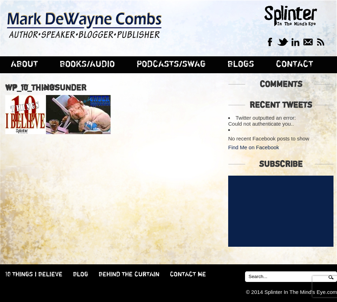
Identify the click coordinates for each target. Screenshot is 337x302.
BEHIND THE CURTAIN (129, 274)
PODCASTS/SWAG (171, 64)
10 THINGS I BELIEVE (33, 274)
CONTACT (294, 64)
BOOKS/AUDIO (87, 64)
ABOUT (24, 64)
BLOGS (240, 64)
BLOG (80, 274)
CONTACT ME (188, 274)
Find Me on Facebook (253, 147)
